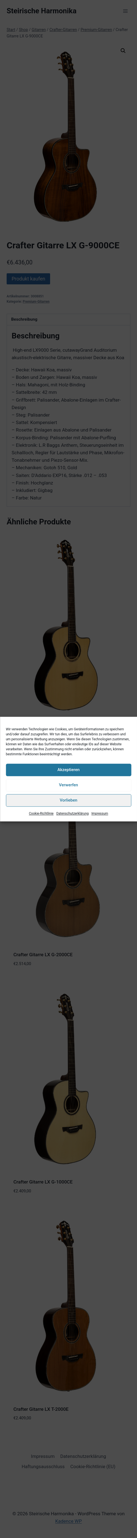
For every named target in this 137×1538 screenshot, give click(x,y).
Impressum (99, 813)
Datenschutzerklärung (72, 813)
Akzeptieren (68, 769)
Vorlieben (68, 800)
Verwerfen (68, 784)
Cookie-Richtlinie (41, 813)
